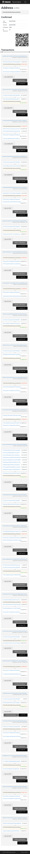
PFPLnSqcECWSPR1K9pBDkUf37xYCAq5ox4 (11, 467)
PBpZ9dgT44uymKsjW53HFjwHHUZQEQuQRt (12, 457)
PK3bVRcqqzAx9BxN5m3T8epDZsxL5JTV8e (11, 462)
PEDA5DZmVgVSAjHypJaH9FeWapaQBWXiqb (12, 823)
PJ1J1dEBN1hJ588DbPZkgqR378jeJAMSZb (11, 761)
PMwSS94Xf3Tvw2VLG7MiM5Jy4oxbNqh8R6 (12, 193)
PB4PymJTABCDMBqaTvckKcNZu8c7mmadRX (12, 540)
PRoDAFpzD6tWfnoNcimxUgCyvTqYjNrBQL (11, 702)
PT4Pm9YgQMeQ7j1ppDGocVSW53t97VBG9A (12, 574)
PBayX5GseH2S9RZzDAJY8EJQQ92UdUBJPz (12, 61)
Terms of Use (24, 852)
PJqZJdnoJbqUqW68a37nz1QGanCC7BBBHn (12, 459)
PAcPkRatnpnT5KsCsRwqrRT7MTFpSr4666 (11, 473)
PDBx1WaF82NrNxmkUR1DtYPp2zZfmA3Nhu (12, 604)
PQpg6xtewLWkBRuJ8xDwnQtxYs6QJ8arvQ (11, 504)
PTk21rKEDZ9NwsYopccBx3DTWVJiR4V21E (11, 423)
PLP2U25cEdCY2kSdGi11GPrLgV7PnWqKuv (11, 643)
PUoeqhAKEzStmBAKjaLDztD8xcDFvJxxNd (11, 599)
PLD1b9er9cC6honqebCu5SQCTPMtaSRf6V (11, 95)
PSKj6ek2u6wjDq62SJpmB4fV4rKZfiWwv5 (11, 830)
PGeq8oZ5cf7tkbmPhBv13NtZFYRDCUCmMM (12, 415)
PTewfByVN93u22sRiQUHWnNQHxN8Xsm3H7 (12, 674)
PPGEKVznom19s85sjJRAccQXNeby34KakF (11, 726)
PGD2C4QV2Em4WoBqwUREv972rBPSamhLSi (12, 386)
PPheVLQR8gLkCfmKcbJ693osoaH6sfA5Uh (11, 166)
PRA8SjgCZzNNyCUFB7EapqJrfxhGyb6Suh (11, 464)
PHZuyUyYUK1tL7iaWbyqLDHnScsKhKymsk (11, 68)
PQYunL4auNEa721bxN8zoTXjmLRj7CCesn (11, 323)
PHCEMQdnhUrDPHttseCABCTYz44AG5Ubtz (11, 354)
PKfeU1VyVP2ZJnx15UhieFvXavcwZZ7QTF (11, 128)
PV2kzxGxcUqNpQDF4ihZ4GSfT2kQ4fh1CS (11, 138)
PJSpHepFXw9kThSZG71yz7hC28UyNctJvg (11, 234)
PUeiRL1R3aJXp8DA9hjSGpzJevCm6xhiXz (11, 452)
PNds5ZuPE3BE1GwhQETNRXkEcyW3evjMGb (12, 201)
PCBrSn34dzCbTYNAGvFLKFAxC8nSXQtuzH (11, 296)
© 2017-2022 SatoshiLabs (8, 852)
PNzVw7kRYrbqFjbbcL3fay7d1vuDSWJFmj (11, 455)
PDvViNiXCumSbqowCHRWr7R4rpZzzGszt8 (11, 565)
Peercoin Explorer (16, 2)
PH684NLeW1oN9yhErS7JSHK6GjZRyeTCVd (11, 469)
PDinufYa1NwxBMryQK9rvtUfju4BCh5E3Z (11, 768)
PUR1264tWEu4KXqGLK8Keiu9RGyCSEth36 (11, 131)
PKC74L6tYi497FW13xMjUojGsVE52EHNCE (11, 71)
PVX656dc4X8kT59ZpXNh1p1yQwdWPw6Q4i (12, 263)
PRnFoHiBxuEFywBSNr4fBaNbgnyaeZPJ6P (11, 99)
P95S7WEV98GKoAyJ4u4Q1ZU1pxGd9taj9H (11, 450)
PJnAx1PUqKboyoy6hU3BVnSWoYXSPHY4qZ (12, 736)
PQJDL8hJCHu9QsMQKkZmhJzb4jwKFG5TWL (12, 798)
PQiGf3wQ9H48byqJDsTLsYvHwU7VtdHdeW (11, 608)
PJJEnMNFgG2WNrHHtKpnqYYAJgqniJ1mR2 (12, 531)
